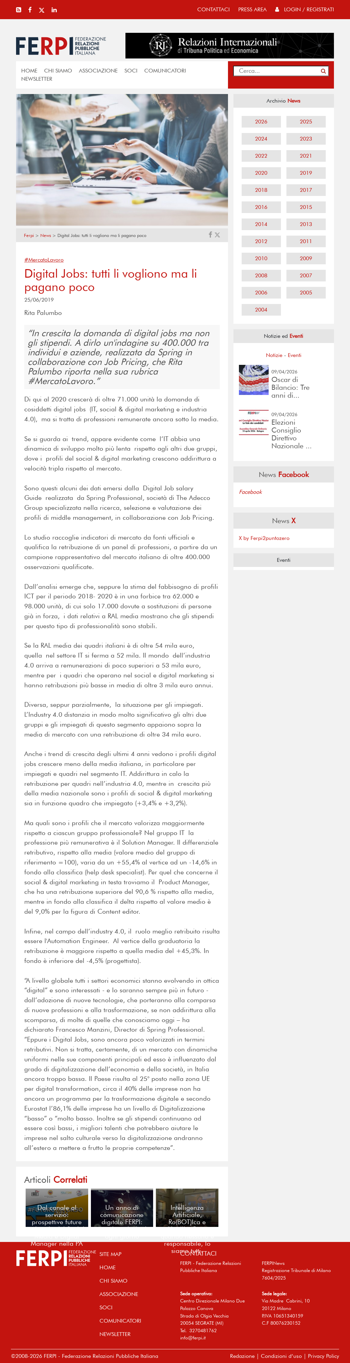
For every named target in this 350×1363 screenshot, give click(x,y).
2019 (306, 173)
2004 (261, 309)
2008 (261, 275)
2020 (261, 173)
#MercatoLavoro (44, 259)
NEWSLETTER (36, 79)
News (45, 235)
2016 (261, 207)
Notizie (274, 355)
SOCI (130, 70)
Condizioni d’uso (281, 1356)
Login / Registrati (304, 9)
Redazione (242, 1356)
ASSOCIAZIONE (98, 70)
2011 (306, 241)
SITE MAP (110, 1254)
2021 (306, 156)
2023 (306, 138)
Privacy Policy (323, 1356)
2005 (306, 292)
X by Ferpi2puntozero (264, 538)
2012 (261, 241)
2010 (261, 258)
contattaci (213, 9)
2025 (306, 121)
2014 (261, 224)
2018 (261, 190)
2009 (306, 258)
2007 (306, 275)
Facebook (250, 492)
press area (252, 9)
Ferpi (29, 235)
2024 (261, 138)
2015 (306, 207)
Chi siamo (58, 70)
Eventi (294, 355)
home (29, 70)
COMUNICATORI (165, 70)
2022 (261, 156)
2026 (261, 121)
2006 (261, 292)
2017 (306, 190)
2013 (306, 224)
